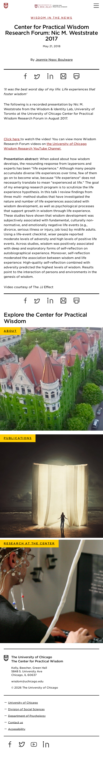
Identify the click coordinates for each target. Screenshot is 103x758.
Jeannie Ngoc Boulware (54, 60)
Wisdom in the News (51, 17)
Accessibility (16, 728)
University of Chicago (23, 702)
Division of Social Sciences (26, 709)
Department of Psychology (27, 715)
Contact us (15, 722)
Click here (12, 139)
